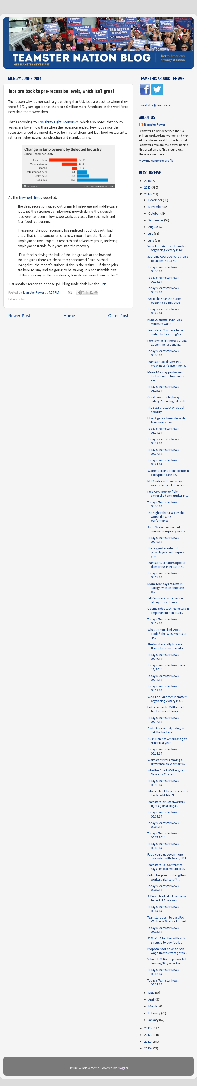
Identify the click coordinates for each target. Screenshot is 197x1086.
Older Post (118, 316)
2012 (147, 1035)
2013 (147, 1028)
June (151, 241)
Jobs (22, 299)
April (151, 999)
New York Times (30, 198)
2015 (147, 187)
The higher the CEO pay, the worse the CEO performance (165, 517)
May (151, 993)
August (153, 227)
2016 (147, 181)
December (155, 200)
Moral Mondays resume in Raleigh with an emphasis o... (165, 588)
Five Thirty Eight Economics (58, 122)
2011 (147, 1042)
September (156, 220)
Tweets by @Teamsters (154, 105)
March (153, 1006)
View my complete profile (156, 161)
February (154, 1013)
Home (69, 316)
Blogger (123, 1068)
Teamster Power (154, 124)
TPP (103, 284)
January (153, 1020)
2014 (147, 194)
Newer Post (19, 316)
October (154, 213)
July (151, 234)
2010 (147, 1048)
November (155, 207)
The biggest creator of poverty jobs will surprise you (166, 552)
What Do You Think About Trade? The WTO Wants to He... (167, 634)
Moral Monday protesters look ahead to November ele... (165, 376)
